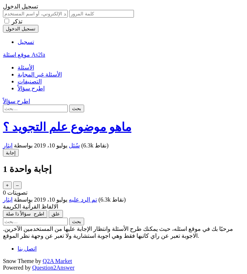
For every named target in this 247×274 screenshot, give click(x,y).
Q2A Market (57, 261)
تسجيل (26, 42)
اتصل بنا (27, 248)
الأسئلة (26, 67)
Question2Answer (53, 267)
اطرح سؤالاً (31, 88)
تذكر (17, 21)
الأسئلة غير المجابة (40, 74)
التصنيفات (30, 81)
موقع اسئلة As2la (24, 55)
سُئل (74, 145)
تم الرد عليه (83, 199)
